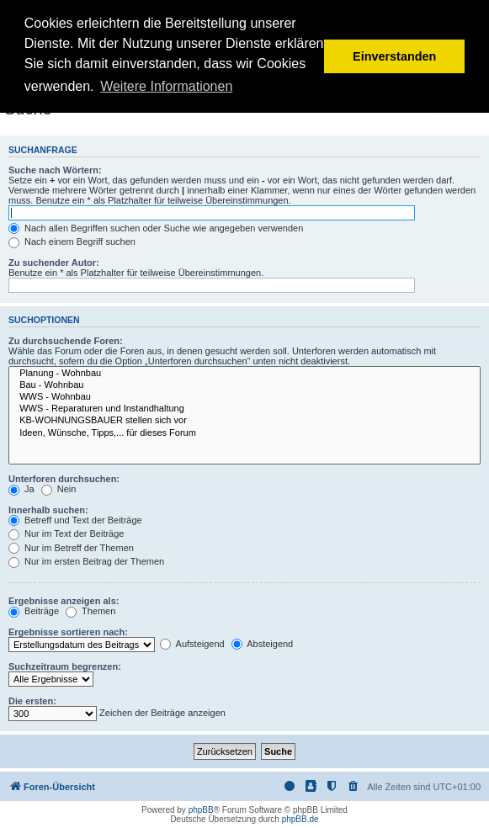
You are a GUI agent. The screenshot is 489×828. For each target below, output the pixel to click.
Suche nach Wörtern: (55, 170)
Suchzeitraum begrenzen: (64, 666)
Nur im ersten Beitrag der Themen (86, 561)
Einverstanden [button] (394, 56)
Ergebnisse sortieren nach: (68, 632)
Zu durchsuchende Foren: (65, 341)
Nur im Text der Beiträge (66, 533)
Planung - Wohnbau (244, 374)
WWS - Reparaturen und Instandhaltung (244, 409)
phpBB (201, 810)
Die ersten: (32, 701)
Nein (59, 489)
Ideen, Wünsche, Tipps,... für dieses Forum (244, 433)
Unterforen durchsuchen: (64, 479)
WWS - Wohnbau (244, 397)
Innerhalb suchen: (48, 510)
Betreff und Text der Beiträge (75, 520)
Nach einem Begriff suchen (72, 241)
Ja (21, 489)
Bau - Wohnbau (244, 385)
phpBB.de (300, 819)
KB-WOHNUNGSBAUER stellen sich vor (244, 421)
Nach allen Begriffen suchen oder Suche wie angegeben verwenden (155, 228)
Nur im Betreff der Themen (71, 548)
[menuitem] (353, 787)
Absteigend (262, 644)
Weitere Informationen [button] (166, 86)
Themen (90, 611)
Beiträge (33, 611)
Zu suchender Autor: (53, 262)
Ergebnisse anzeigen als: (63, 601)
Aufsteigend (192, 644)
